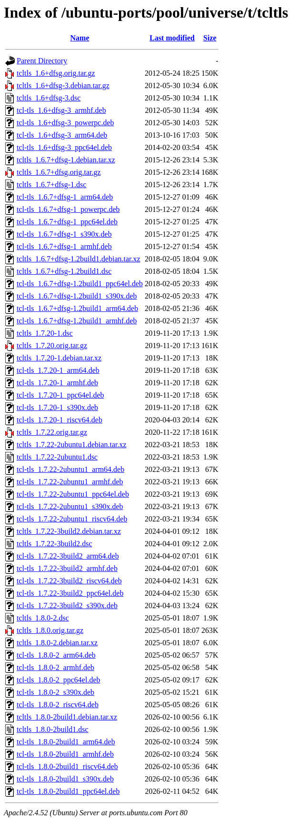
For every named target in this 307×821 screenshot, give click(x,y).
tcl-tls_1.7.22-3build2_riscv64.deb (69, 581)
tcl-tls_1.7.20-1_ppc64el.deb (60, 395)
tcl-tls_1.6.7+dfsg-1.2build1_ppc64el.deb (80, 284)
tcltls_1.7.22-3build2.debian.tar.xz (69, 531)
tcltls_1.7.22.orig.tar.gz (52, 432)
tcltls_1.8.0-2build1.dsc (53, 729)
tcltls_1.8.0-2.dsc (43, 618)
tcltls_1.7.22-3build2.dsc (54, 544)
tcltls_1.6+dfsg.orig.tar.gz (56, 73)
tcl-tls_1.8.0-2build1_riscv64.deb (67, 766)
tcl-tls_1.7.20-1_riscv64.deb (59, 420)
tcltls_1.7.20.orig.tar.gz (52, 345)
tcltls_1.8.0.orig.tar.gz (50, 630)
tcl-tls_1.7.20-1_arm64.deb (58, 370)
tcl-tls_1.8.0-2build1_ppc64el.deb (68, 791)
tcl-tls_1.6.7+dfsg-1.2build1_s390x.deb (77, 296)
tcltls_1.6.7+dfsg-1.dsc (51, 184)
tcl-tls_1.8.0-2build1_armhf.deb (65, 754)
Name (79, 38)
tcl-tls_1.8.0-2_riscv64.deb (58, 705)
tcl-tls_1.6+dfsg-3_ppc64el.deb (64, 147)
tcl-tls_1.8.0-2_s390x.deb (55, 692)
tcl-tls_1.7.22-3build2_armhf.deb (67, 568)
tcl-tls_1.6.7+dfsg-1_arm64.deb (65, 197)
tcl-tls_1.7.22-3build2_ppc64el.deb (70, 593)
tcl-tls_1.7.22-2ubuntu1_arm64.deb (70, 469)
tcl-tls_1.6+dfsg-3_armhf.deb (61, 110)
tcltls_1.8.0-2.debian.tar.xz (57, 643)
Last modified (172, 38)
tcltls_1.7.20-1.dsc (45, 333)
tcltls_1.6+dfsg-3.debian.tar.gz (63, 85)
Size (210, 38)
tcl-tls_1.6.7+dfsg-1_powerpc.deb (68, 209)
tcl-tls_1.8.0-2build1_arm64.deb (66, 742)
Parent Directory (42, 61)
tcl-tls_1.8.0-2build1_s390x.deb (65, 779)
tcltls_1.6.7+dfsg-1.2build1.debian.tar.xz (78, 259)
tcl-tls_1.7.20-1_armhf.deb (57, 383)
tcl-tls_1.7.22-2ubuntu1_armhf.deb (70, 482)
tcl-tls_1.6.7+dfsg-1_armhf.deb (64, 246)
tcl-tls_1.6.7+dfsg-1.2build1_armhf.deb (77, 321)
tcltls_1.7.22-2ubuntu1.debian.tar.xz (72, 445)
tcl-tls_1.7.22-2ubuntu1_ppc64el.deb (73, 494)
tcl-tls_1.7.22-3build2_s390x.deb (67, 605)
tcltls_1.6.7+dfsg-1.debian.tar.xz (66, 160)
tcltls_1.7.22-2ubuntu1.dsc (57, 457)
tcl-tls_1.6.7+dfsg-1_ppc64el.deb (67, 222)
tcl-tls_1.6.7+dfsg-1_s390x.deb (64, 234)
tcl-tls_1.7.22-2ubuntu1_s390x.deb (70, 506)
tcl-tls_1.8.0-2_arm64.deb (56, 655)
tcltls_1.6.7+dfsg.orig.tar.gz (59, 172)
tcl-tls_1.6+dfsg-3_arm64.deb (62, 135)
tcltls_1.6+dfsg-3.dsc (48, 98)
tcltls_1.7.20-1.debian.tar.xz (59, 358)
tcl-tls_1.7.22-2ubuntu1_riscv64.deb (72, 519)
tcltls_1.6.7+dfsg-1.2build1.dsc (64, 271)
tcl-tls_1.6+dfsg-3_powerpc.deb (65, 123)
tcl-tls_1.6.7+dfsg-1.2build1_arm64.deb (77, 308)
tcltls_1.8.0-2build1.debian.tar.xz (67, 717)
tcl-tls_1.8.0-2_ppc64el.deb (58, 680)
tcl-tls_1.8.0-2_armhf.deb (55, 667)
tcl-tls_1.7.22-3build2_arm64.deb (68, 556)
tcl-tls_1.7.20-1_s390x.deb (57, 407)
